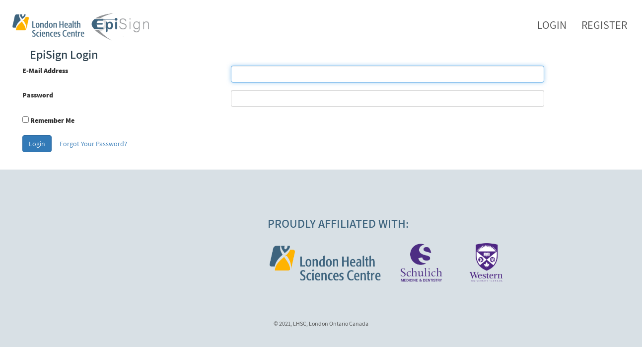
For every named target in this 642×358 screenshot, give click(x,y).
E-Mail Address (45, 70)
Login (552, 25)
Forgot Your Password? (93, 143)
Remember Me (52, 120)
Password (37, 94)
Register (604, 25)
